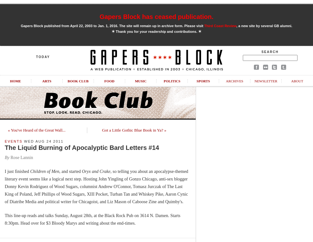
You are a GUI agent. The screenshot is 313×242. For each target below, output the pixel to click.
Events (13, 141)
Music (141, 81)
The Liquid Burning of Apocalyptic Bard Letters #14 (82, 147)
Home (15, 81)
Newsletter (266, 81)
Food (109, 81)
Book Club (78, 81)
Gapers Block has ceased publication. (156, 16)
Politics (172, 81)
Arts (47, 81)
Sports (203, 81)
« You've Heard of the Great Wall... (36, 130)
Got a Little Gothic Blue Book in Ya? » (134, 130)
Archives (234, 81)
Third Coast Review (220, 26)
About (297, 81)
